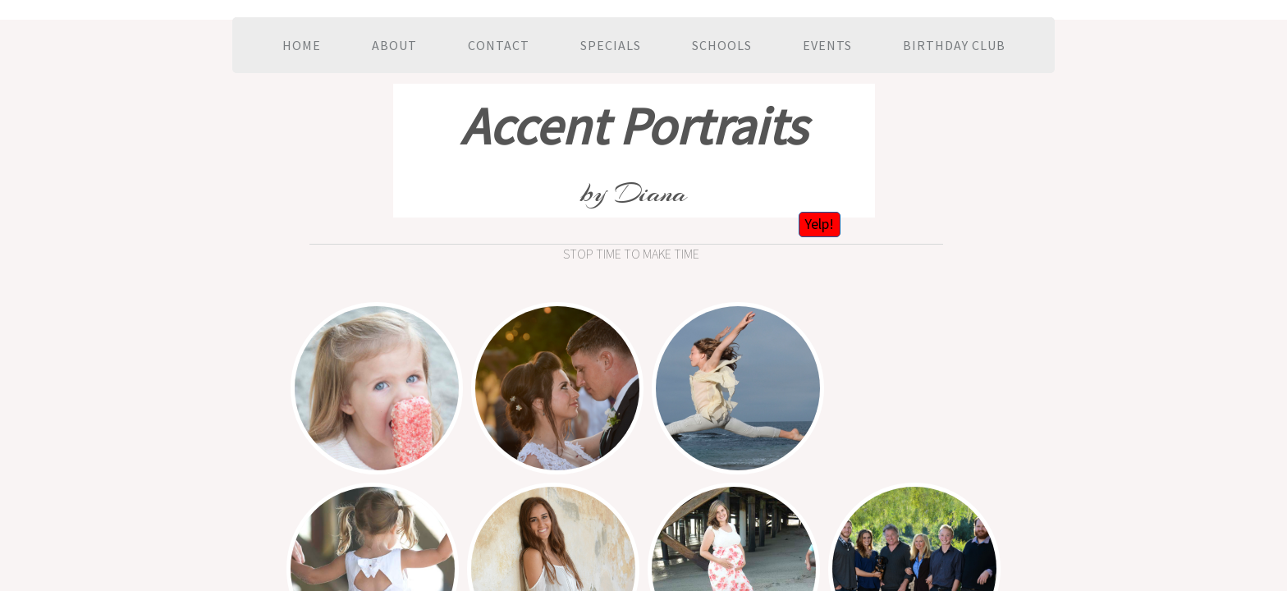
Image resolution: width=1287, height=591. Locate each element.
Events (827, 45)
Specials (610, 45)
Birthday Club (954, 45)
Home (301, 45)
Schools (722, 45)
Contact (498, 45)
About (394, 45)
